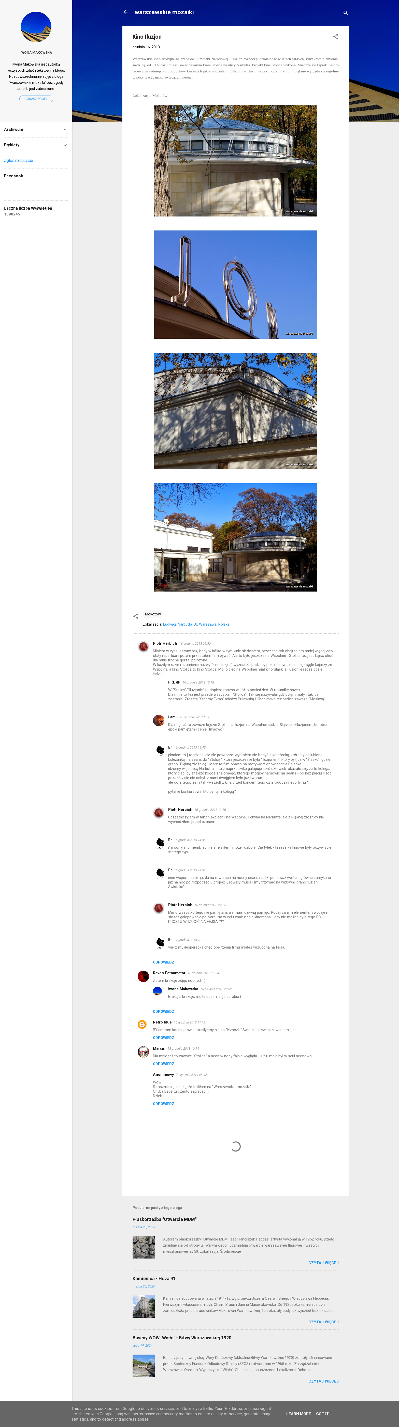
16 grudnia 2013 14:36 (190, 840)
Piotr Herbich (165, 643)
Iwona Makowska (183, 989)
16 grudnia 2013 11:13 (195, 717)
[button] (336, 37)
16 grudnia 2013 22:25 (210, 905)
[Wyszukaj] (346, 14)
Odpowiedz (163, 962)
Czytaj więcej (323, 1263)
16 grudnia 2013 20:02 (216, 989)
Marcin (159, 1048)
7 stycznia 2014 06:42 (191, 1075)
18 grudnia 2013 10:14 (183, 1048)
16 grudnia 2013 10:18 (198, 682)
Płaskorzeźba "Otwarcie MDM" (164, 1219)
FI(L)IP (174, 682)
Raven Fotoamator (169, 973)
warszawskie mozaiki (164, 12)
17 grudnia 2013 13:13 (190, 940)
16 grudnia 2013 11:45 (190, 747)
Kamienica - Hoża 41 (154, 1278)
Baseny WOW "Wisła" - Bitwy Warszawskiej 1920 (182, 1337)
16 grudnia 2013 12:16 (210, 810)
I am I (173, 717)
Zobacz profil (36, 99)
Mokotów (153, 614)
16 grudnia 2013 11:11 (189, 1022)
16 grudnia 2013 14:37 (190, 870)
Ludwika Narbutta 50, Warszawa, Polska (196, 624)
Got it (322, 1414)
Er (170, 747)
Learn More (298, 1414)
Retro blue (162, 1022)
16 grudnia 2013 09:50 (195, 643)
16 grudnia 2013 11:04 (203, 973)
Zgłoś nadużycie (18, 160)
